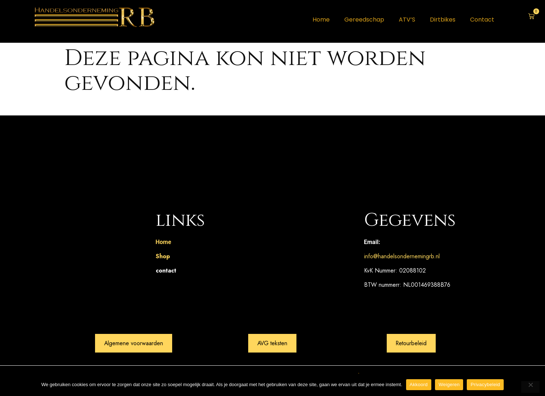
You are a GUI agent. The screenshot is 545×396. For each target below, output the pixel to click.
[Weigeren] (530, 387)
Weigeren (449, 384)
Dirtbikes (442, 19)
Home (321, 19)
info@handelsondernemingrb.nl (402, 256)
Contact (482, 19)
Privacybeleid (485, 384)
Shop (163, 256)
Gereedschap (364, 19)
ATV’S (407, 19)
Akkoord (419, 384)
